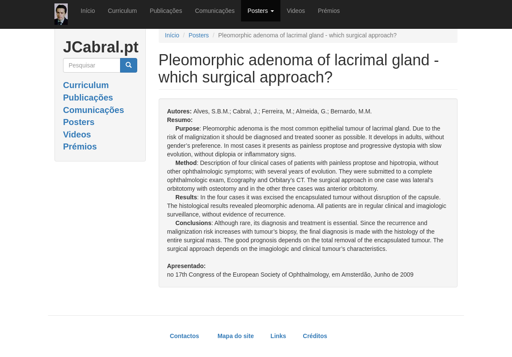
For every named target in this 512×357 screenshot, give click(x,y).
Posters (260, 10)
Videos (296, 10)
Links (278, 336)
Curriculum (122, 10)
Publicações (166, 10)
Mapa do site (235, 336)
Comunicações (215, 10)
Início (88, 10)
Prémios (329, 10)
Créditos (315, 336)
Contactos (184, 336)
